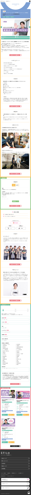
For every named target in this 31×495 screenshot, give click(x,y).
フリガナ (3, 322)
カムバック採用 (3, 473)
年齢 (2, 326)
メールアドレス (4, 330)
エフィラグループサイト (4, 474)
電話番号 (3, 334)
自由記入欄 (3, 366)
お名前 (3, 317)
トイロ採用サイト (20, 473)
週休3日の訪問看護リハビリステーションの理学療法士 (8, 400)
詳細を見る (4, 414)
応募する (10, 414)
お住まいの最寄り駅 (5, 338)
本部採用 (8, 473)
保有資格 (3, 343)
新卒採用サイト (14, 473)
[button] (30, 27)
